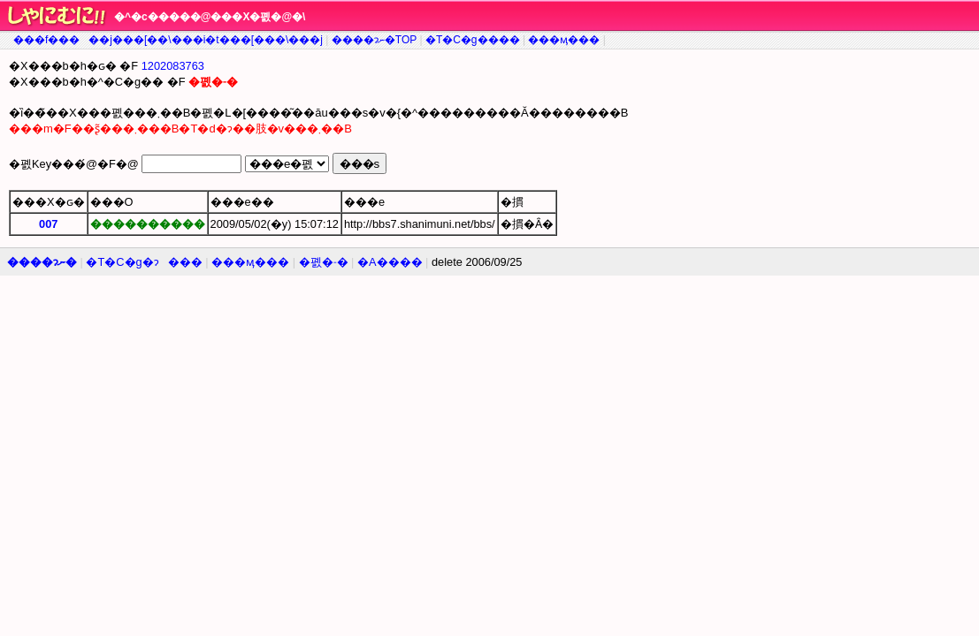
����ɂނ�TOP (374, 40)
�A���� (390, 262)
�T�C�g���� (472, 40)
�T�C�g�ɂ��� (144, 262)
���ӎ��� (564, 40)
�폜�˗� (323, 262)
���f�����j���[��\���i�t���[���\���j (168, 40)
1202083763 (172, 65)
